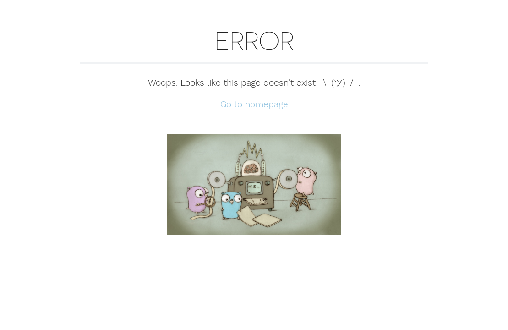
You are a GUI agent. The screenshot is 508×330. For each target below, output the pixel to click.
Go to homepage (254, 104)
